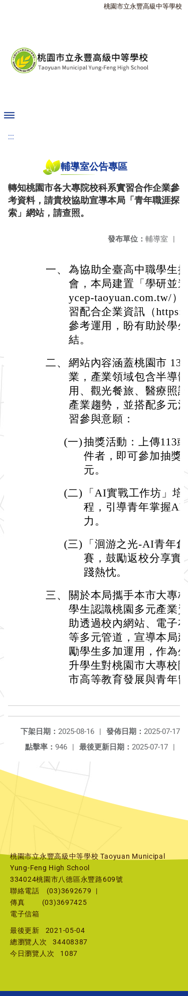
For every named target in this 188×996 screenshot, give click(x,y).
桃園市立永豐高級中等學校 (143, 6)
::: (11, 136)
